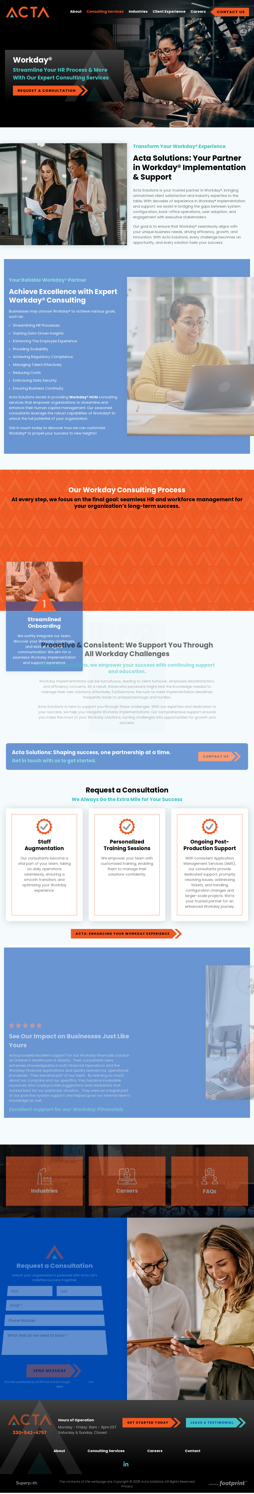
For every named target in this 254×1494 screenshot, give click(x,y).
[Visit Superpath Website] (26, 1485)
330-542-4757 (30, 1434)
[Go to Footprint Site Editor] (227, 1485)
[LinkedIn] (126, 1465)
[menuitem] (75, 12)
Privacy (127, 1487)
